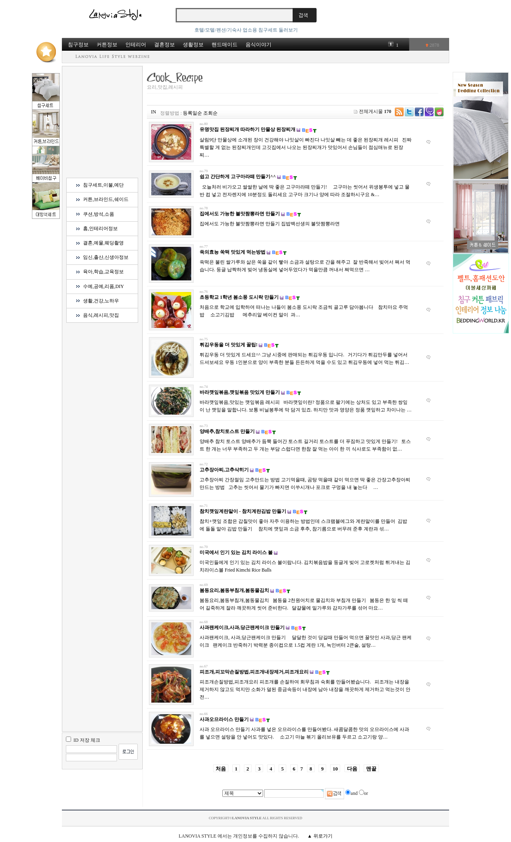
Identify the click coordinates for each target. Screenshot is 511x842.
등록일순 (192, 113)
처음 (221, 769)
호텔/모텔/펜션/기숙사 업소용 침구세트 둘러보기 (246, 30)
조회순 (210, 113)
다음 (352, 769)
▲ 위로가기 (320, 836)
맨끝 (371, 769)
